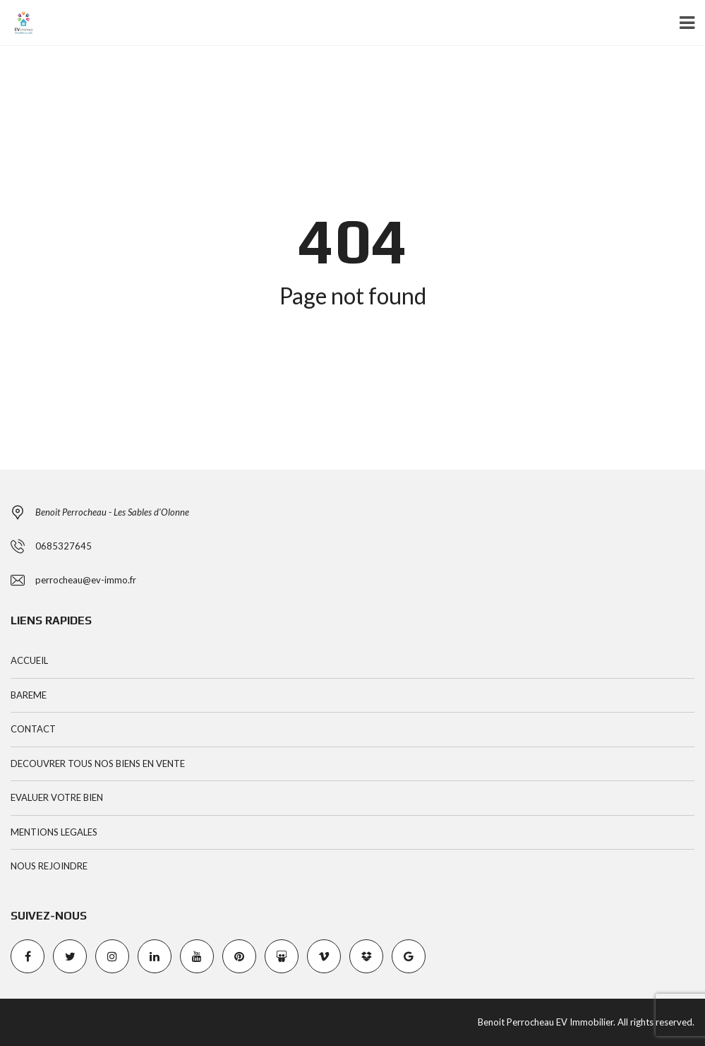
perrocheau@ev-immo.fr (85, 580)
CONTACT (33, 729)
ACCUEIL (29, 660)
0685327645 (63, 546)
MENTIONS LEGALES (54, 832)
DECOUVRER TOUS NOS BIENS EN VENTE (98, 763)
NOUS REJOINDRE (49, 866)
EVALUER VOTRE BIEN (57, 797)
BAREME (29, 695)
